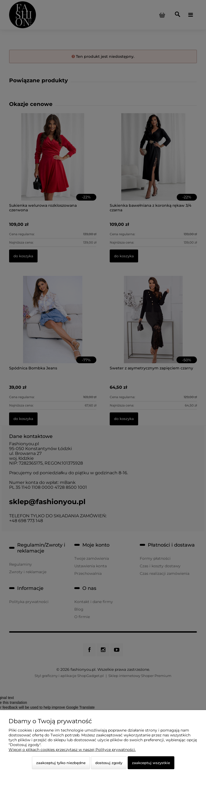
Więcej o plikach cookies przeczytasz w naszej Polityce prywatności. (72, 749)
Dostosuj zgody (108, 763)
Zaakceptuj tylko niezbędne (61, 763)
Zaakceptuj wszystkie (151, 763)
